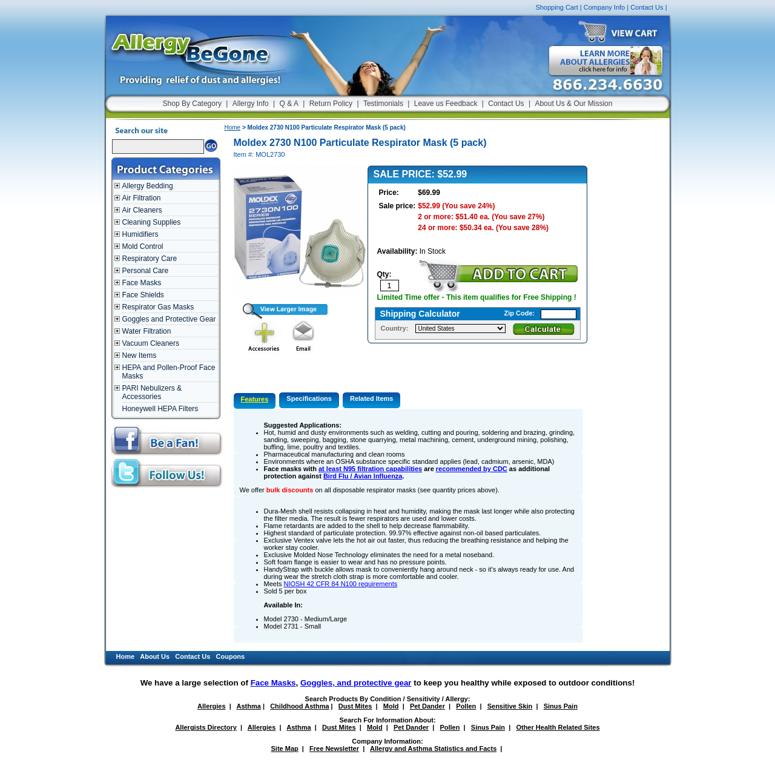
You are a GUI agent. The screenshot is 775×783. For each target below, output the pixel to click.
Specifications (309, 398)
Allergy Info (250, 103)
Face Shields (143, 295)
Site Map (284, 748)
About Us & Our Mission (573, 103)
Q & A (289, 103)
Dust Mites (355, 706)
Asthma (249, 706)
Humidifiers (140, 234)
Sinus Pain (561, 706)
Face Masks (142, 283)
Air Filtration (141, 198)
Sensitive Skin (510, 706)
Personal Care (145, 270)
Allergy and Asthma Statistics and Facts (433, 748)
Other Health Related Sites (557, 727)
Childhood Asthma (299, 706)
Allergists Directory (205, 727)
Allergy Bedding (147, 186)
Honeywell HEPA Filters (160, 409)
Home (233, 127)
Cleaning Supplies (151, 222)
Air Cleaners (142, 210)
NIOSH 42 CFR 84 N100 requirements (341, 583)
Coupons (230, 656)
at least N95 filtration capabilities (370, 468)
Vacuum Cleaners (151, 343)
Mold (391, 706)
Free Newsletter (334, 748)
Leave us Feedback (446, 103)
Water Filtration (146, 331)
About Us (155, 656)
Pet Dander (427, 706)
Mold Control (142, 246)
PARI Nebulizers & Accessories (152, 392)
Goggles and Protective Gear (169, 319)
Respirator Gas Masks (158, 307)
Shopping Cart (556, 7)
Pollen (466, 706)
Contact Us (646, 7)
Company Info (604, 7)
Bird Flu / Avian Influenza (363, 476)
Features (255, 399)
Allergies (211, 706)
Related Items (372, 398)
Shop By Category (192, 103)
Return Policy (330, 103)
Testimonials (383, 103)
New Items (139, 355)
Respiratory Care (149, 258)
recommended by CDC (471, 468)
